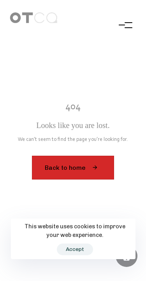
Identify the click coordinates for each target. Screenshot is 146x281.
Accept (75, 249)
